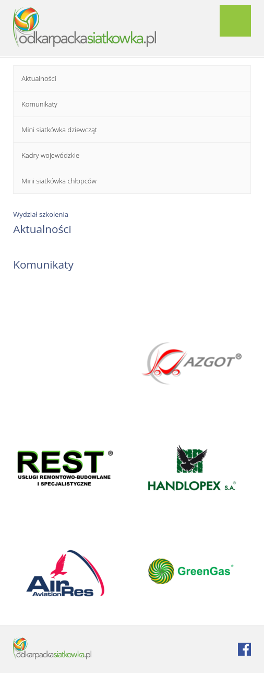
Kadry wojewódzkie (50, 155)
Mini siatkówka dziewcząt (59, 129)
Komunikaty (39, 104)
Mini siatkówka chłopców (59, 180)
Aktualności (38, 78)
